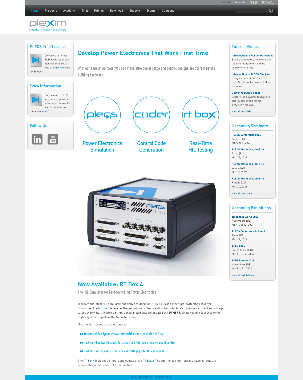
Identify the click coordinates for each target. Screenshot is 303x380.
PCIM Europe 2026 (243, 260)
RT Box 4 (103, 308)
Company (168, 10)
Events (150, 10)
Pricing (99, 10)
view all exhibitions (243, 275)
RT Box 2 (148, 360)
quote (44, 111)
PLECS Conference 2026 (246, 135)
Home (35, 10)
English (226, 2)
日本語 (253, 2)
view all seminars (242, 193)
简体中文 (267, 2)
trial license (57, 67)
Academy (69, 10)
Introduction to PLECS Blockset (251, 74)
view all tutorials (241, 111)
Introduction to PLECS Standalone (252, 55)
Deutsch (240, 2)
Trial (85, 10)
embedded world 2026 (245, 217)
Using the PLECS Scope (246, 93)
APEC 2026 (238, 246)
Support (134, 10)
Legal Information (142, 377)
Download (116, 10)
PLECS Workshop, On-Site (248, 149)
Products (51, 10)
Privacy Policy (163, 377)
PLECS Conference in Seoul (248, 231)
